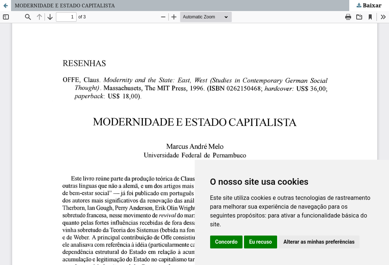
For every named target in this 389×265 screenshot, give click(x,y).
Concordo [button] (226, 242)
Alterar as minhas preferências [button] (318, 242)
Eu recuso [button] (260, 242)
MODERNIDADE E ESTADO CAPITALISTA (65, 5)
